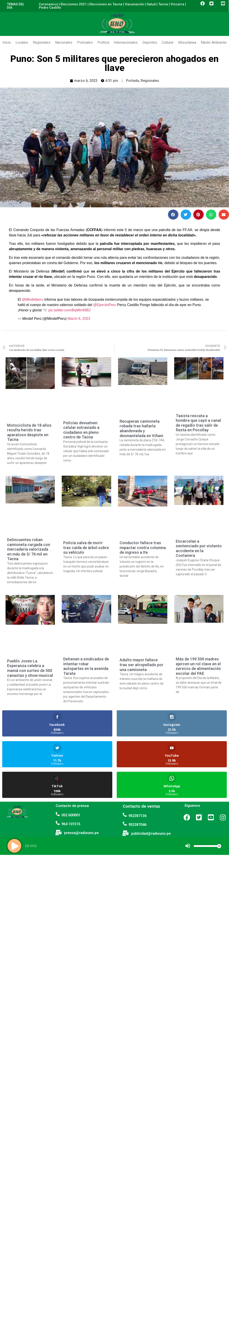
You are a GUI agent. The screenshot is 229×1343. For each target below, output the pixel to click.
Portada (132, 81)
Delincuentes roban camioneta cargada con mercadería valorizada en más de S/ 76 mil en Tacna (28, 549)
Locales (22, 42)
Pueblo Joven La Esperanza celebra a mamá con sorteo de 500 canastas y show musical (30, 668)
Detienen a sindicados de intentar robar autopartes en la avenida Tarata (86, 666)
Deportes (149, 42)
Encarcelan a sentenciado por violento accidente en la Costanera (199, 548)
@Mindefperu (32, 299)
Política (103, 42)
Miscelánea (187, 42)
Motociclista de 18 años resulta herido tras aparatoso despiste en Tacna (29, 432)
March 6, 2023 (78, 318)
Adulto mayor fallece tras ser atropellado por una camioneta (141, 665)
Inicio (6, 42)
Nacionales (63, 42)
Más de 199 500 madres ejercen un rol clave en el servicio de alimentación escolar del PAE (198, 666)
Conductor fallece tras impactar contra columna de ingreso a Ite (143, 547)
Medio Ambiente (214, 42)
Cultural (167, 42)
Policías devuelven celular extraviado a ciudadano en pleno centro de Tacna (81, 430)
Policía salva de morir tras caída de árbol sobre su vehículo (86, 547)
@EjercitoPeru (104, 305)
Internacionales (126, 42)
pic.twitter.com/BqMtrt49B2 (69, 310)
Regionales (41, 42)
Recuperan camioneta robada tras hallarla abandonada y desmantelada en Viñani (141, 428)
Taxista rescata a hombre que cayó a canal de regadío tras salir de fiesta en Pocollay (198, 422)
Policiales (85, 42)
